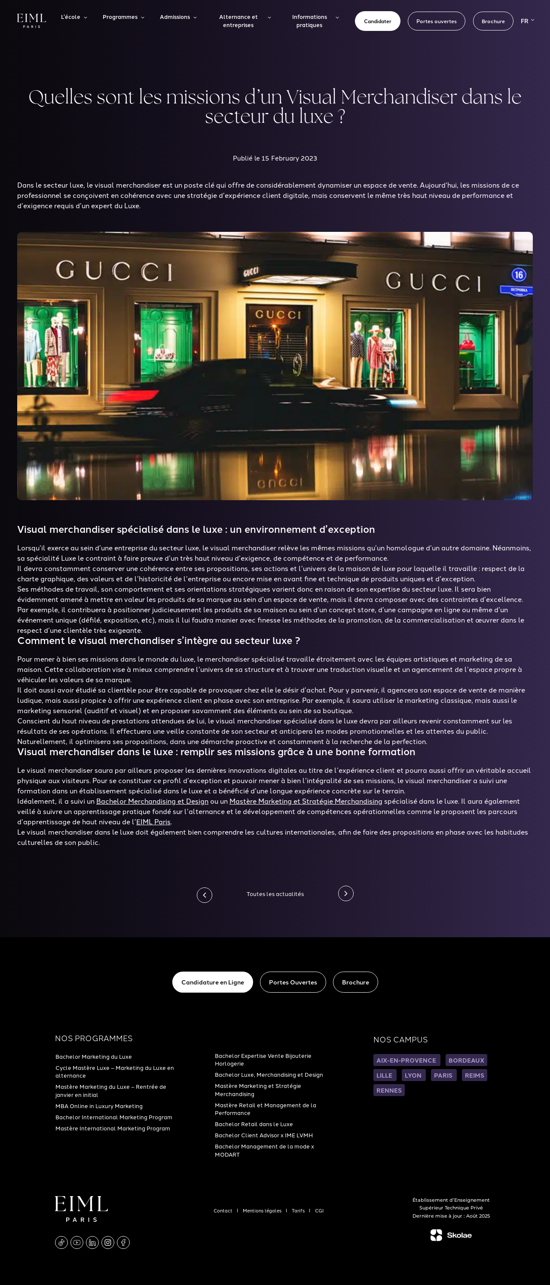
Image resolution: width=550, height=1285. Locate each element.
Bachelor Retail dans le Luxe (254, 1123)
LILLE (385, 1075)
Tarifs (299, 1210)
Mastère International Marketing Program (112, 1128)
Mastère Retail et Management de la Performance (265, 1108)
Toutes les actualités (275, 893)
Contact (224, 1210)
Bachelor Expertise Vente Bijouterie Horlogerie (263, 1059)
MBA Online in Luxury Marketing (99, 1105)
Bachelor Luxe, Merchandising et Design (269, 1074)
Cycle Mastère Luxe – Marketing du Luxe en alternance (114, 1071)
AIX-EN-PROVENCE (406, 1060)
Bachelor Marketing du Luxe (93, 1056)
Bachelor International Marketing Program (113, 1117)
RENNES (389, 1090)
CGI (319, 1210)
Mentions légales (263, 1210)
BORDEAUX (466, 1060)
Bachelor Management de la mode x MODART (264, 1149)
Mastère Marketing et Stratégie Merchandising (258, 1089)
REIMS (474, 1075)
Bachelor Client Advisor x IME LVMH (264, 1135)
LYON (414, 1075)
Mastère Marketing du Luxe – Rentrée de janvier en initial (110, 1090)
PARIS (444, 1075)
